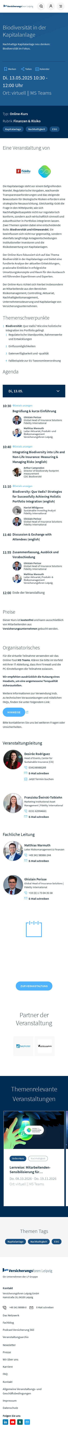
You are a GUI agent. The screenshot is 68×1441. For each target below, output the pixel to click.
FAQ (5, 1374)
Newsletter (9, 1345)
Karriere (8, 1366)
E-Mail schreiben (36, 773)
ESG (54, 129)
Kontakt (7, 1382)
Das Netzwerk (11, 1315)
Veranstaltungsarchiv (15, 1337)
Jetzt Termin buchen (39, 779)
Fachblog (8, 1322)
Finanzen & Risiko (27, 121)
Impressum (10, 1400)
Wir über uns (10, 1359)
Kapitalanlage (13, 129)
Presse (7, 1352)
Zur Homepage (18, 6)
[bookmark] (10, 69)
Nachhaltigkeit (36, 129)
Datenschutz (10, 1408)
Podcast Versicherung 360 (18, 1330)
